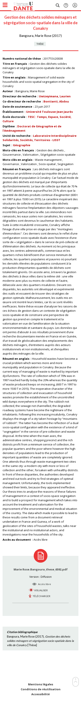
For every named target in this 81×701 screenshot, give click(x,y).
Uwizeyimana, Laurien (55, 96)
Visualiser (41, 590)
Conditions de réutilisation (40, 689)
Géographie (21, 145)
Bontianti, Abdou (56, 101)
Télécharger (41, 596)
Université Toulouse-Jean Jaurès (49, 112)
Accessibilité (40, 694)
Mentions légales (40, 684)
